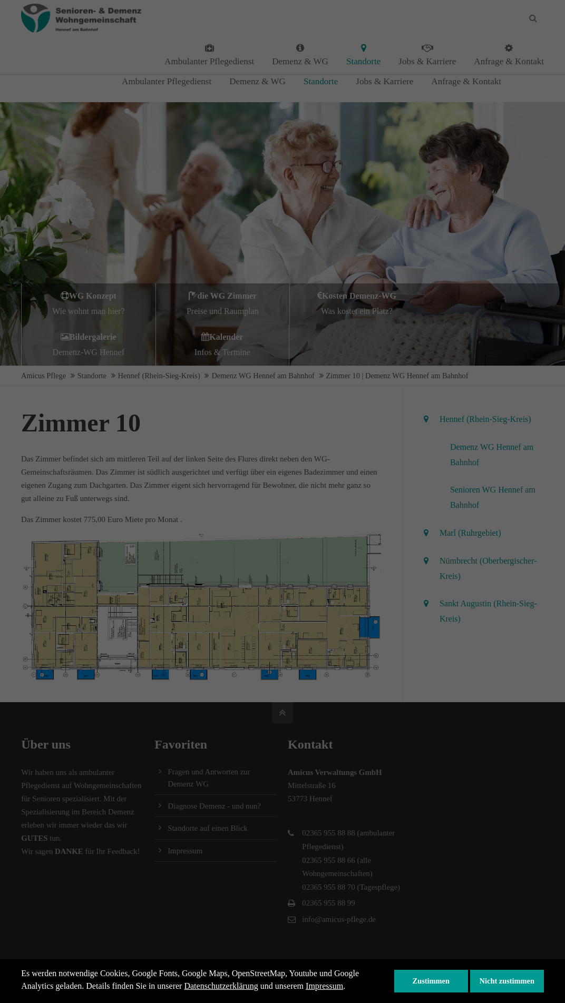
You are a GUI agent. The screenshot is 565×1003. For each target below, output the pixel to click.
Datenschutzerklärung (221, 985)
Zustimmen (431, 981)
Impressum (324, 985)
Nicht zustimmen (507, 981)
